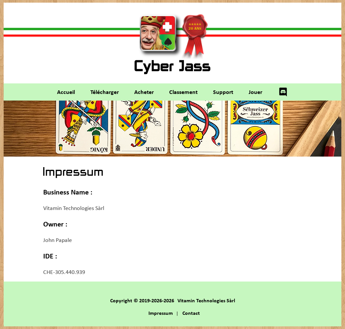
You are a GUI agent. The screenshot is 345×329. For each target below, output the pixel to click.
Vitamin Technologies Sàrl (206, 300)
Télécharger (104, 92)
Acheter (144, 92)
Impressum (160, 312)
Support (223, 92)
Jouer (255, 92)
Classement (183, 92)
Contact (191, 312)
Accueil (66, 92)
